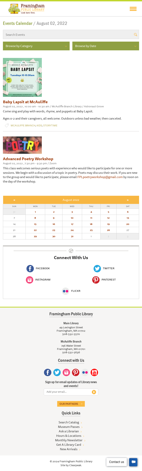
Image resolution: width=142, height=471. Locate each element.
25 (91, 230)
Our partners (69, 404)
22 (35, 230)
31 (72, 236)
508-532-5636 (71, 352)
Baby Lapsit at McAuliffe (25, 102)
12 (108, 218)
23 (53, 230)
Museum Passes (69, 426)
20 (127, 224)
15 (35, 224)
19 (108, 224)
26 (108, 230)
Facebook (38, 268)
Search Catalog (69, 422)
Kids (39, 125)
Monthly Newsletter (68, 440)
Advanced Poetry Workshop (28, 159)
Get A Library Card (68, 444)
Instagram (38, 279)
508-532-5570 (71, 334)
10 (72, 218)
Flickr (71, 291)
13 (128, 218)
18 (91, 224)
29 (35, 236)
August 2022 (71, 199)
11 (91, 218)
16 (54, 224)
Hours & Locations (68, 435)
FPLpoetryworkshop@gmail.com (100, 176)
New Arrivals (68, 449)
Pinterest (104, 279)
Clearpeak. (75, 465)
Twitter (104, 268)
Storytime (50, 125)
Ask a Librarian (69, 431)
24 (72, 230)
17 (72, 224)
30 (53, 236)
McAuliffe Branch (23, 125)
